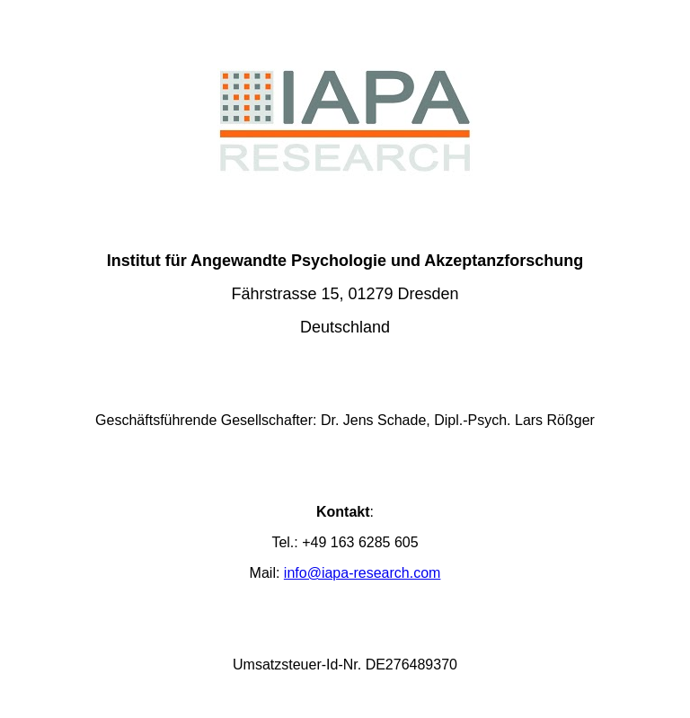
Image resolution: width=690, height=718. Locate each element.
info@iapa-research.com (362, 573)
